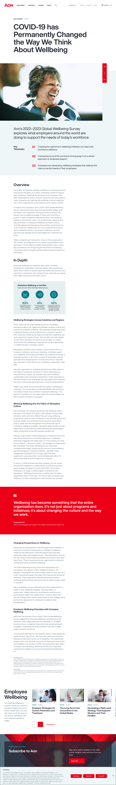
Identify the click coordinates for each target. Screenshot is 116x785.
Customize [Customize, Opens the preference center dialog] (76, 776)
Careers (82, 5)
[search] (55, 5)
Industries (31, 5)
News (95, 5)
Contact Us (72, 5)
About (49, 5)
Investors (89, 5)
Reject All (88, 776)
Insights (41, 5)
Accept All (101, 776)
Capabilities (21, 5)
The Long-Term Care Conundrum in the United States (70, 710)
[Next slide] (40, 724)
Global (106, 5)
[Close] (113, 776)
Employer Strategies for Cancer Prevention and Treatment (43, 710)
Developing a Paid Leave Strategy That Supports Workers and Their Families (99, 712)
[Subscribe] (77, 761)
